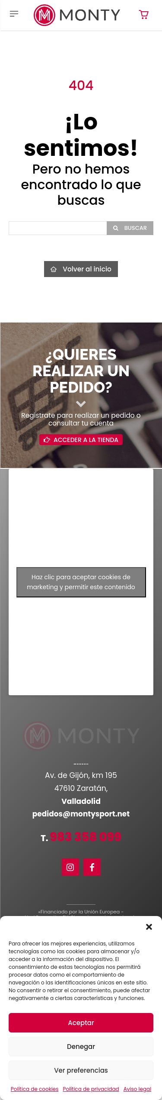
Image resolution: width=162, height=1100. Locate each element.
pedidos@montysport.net (81, 814)
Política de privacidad (91, 1089)
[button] (149, 927)
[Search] (130, 228)
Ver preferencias (81, 1070)
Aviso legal (138, 1089)
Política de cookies (35, 1089)
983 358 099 (85, 837)
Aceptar (81, 1022)
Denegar (81, 1046)
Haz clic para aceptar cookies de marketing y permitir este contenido (81, 582)
